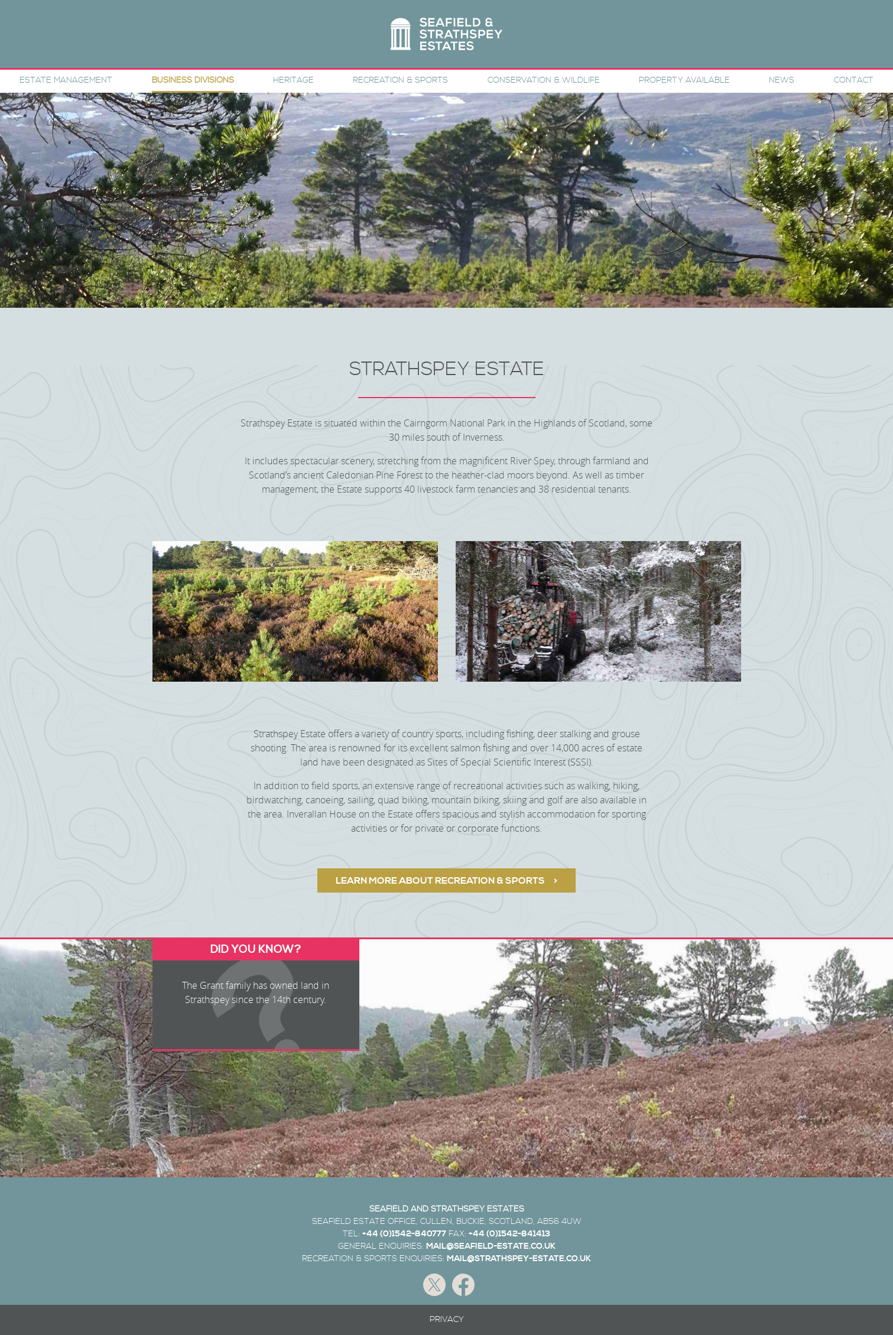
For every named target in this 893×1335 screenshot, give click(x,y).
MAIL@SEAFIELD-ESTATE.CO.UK (491, 1246)
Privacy (447, 1319)
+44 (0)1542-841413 (509, 1234)
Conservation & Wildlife (544, 80)
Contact (853, 80)
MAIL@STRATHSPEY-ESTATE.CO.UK (519, 1258)
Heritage (293, 80)
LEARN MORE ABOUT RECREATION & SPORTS (440, 881)
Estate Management (66, 80)
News (781, 80)
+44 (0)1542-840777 (404, 1234)
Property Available (684, 80)
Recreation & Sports (400, 80)
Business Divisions (193, 80)
